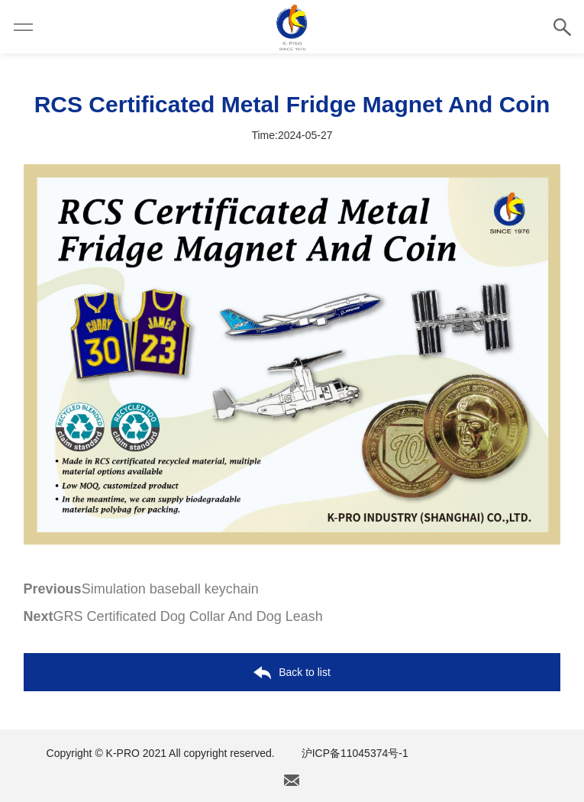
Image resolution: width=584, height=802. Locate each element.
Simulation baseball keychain (141, 589)
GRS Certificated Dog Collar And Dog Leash (173, 616)
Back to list (292, 673)
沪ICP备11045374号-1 (355, 753)
